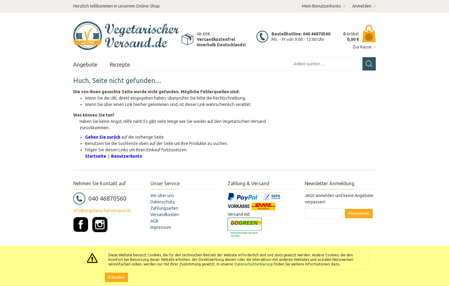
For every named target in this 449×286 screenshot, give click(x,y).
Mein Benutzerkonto (321, 6)
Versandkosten (164, 214)
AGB (154, 221)
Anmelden (362, 6)
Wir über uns (162, 195)
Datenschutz (162, 201)
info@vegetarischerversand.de (102, 210)
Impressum (160, 227)
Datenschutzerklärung (253, 264)
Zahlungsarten (164, 208)
